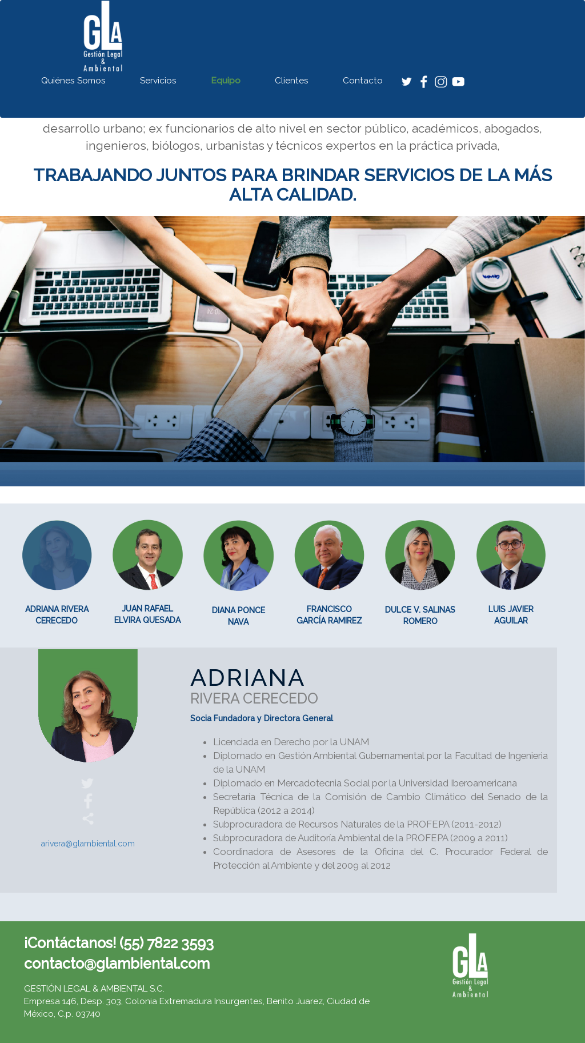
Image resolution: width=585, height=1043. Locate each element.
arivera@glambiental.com (88, 843)
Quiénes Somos (73, 80)
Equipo (226, 80)
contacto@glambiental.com (117, 963)
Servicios (158, 80)
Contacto (363, 80)
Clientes (291, 80)
